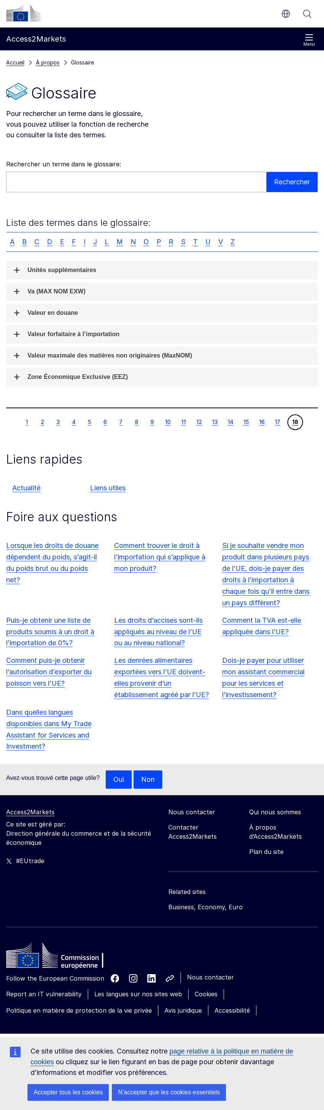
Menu (309, 40)
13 (215, 421)
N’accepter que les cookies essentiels (169, 1092)
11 (183, 421)
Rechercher (307, 13)
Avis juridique (183, 1010)
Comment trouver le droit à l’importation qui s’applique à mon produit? (159, 556)
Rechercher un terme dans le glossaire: (63, 164)
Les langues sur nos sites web (138, 994)
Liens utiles (108, 488)
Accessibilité (232, 1010)
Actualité (26, 488)
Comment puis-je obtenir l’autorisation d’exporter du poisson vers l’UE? (49, 671)
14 (230, 421)
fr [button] (285, 13)
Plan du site (266, 851)
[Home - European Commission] (61, 957)
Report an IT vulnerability (44, 994)
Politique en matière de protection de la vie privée (79, 1010)
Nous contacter (210, 977)
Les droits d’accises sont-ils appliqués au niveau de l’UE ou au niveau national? (158, 631)
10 (167, 421)
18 (295, 421)
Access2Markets (30, 812)
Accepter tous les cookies (68, 1092)
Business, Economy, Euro (205, 907)
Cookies (206, 994)
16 (262, 421)
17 (277, 421)
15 (246, 421)
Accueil (15, 62)
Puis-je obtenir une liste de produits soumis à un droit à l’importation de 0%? (50, 631)
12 (199, 421)
